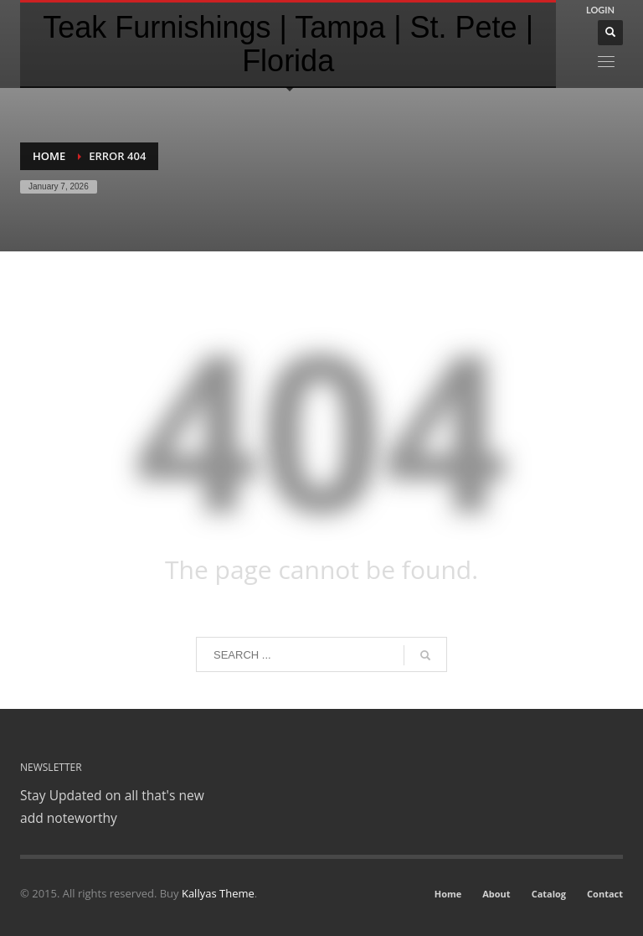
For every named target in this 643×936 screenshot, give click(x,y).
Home (49, 155)
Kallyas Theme (218, 893)
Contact (605, 893)
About (496, 893)
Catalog (549, 893)
